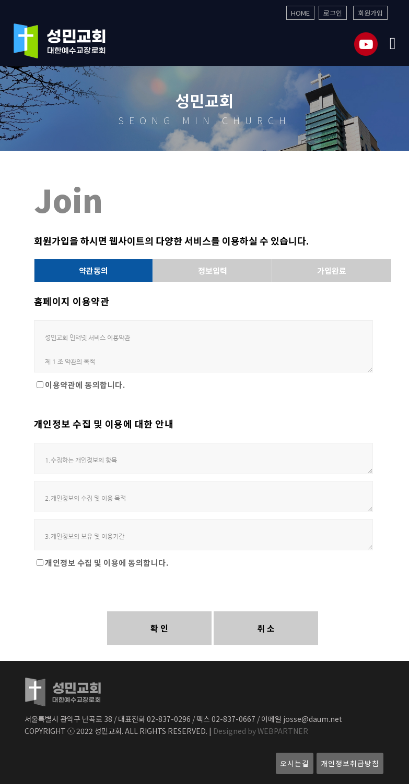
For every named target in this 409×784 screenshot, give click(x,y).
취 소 (266, 628)
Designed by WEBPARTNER (260, 731)
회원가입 (370, 13)
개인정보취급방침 (350, 763)
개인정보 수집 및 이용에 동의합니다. (106, 563)
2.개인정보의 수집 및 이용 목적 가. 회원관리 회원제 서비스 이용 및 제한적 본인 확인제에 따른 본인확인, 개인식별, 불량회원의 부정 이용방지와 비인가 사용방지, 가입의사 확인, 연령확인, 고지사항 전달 (203, 496)
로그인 (332, 13)
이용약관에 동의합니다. (85, 385)
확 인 (159, 628)
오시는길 (294, 763)
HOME (300, 13)
